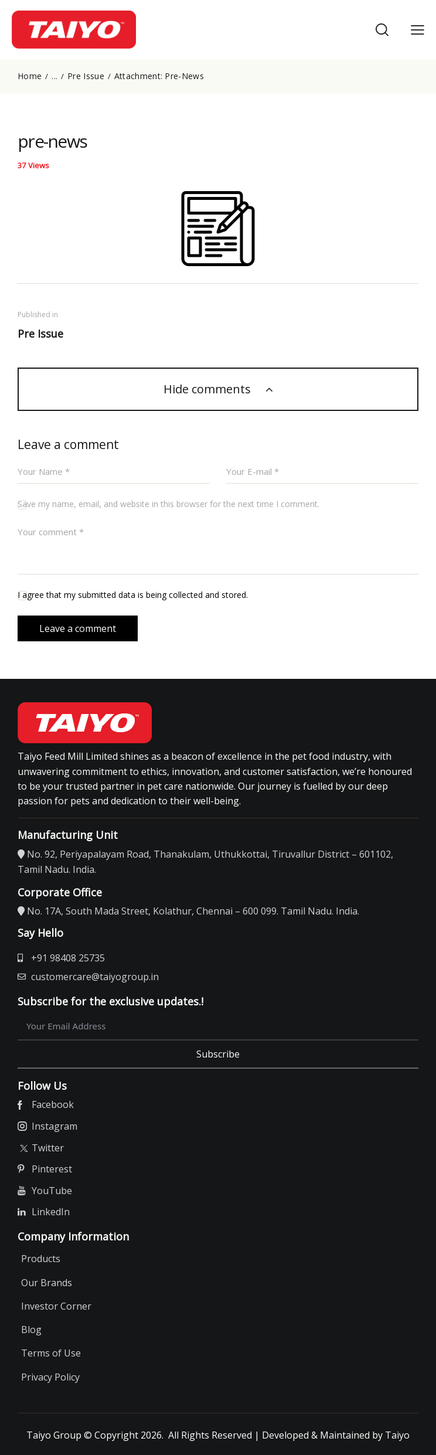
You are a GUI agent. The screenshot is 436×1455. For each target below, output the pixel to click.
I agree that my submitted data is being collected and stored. (133, 595)
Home (30, 76)
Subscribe (218, 1054)
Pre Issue (85, 76)
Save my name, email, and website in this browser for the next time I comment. (168, 504)
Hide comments (209, 389)
